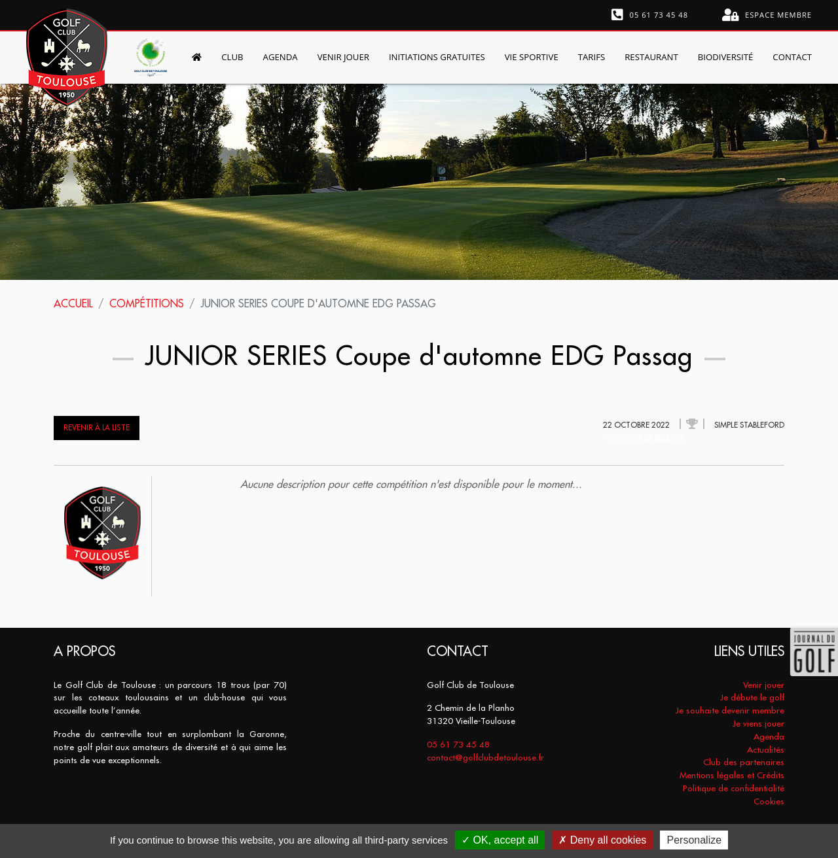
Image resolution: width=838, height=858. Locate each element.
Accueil (73, 303)
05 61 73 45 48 (650, 15)
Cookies (769, 801)
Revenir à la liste (97, 427)
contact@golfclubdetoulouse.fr (485, 757)
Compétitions (146, 303)
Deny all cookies (602, 840)
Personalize (693, 840)
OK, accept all (500, 840)
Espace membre (767, 15)
